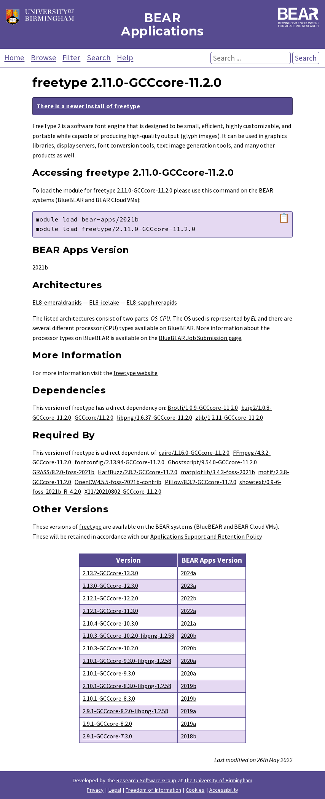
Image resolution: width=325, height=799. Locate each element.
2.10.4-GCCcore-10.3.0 (110, 623)
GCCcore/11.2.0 (94, 417)
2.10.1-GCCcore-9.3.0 (109, 673)
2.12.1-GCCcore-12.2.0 (110, 598)
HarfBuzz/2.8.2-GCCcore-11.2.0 (137, 472)
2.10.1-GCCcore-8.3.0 (109, 698)
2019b (188, 686)
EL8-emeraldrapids (57, 302)
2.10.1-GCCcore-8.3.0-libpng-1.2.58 (127, 686)
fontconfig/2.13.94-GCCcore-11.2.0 (119, 462)
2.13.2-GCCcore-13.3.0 (110, 573)
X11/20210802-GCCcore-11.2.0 (122, 491)
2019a (188, 711)
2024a (188, 573)
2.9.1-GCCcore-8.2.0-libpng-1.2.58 (125, 711)
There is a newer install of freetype (88, 106)
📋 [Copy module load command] (284, 218)
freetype (90, 526)
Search (99, 58)
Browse (43, 58)
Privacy (95, 789)
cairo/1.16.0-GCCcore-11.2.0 (194, 452)
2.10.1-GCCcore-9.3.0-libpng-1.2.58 (127, 660)
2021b (40, 267)
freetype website (135, 373)
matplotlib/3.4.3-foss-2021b (218, 472)
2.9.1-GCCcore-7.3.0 (107, 736)
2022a (188, 610)
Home (14, 58)
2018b (188, 736)
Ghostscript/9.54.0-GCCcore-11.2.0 (212, 462)
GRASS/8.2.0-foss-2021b (63, 472)
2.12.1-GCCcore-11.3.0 (110, 610)
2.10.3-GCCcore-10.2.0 (110, 648)
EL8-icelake (104, 302)
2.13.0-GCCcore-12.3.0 (110, 585)
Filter (71, 58)
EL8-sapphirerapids (151, 302)
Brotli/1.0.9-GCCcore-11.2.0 (202, 407)
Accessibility (223, 789)
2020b (188, 635)
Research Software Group (146, 780)
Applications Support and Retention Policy (205, 536)
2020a (188, 660)
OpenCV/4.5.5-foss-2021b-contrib (118, 482)
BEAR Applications (162, 24)
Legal (114, 789)
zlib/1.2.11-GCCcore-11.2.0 (229, 417)
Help (125, 58)
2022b (188, 598)
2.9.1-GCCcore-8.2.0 (107, 723)
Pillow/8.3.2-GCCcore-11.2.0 (200, 482)
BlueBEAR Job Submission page (200, 338)
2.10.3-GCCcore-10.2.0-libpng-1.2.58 (128, 635)
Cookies (195, 789)
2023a (188, 585)
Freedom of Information (153, 789)
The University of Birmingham (218, 780)
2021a (188, 623)
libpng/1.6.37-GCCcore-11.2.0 (154, 417)
